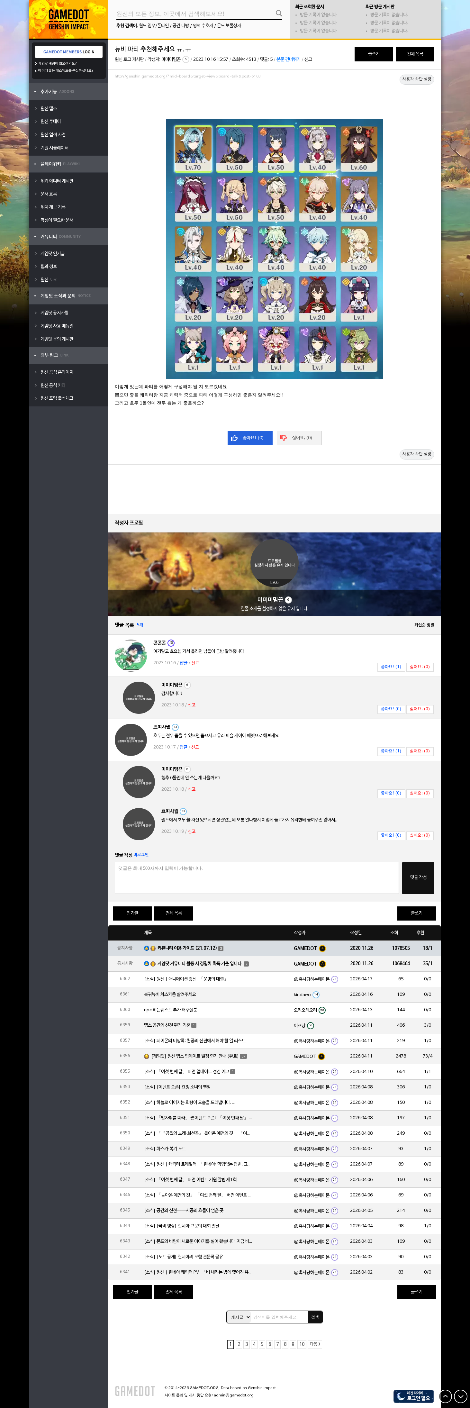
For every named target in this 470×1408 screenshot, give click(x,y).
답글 (183, 663)
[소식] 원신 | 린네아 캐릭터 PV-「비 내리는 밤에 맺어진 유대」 (198, 1272)
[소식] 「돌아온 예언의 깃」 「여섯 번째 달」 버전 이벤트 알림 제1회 (198, 1195)
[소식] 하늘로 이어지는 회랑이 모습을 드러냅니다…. (189, 1102)
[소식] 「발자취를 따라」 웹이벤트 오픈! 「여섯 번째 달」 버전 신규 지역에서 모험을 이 (198, 1118)
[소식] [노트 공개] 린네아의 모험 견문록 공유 (183, 1257)
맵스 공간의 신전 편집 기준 (167, 1025)
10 (301, 1344)
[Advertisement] (274, 98)
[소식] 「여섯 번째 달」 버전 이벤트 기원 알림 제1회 (190, 1179)
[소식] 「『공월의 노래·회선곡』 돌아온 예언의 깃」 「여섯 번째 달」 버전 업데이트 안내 (198, 1133)
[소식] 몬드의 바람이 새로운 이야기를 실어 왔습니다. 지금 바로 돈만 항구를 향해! (198, 1241)
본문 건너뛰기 (288, 59)
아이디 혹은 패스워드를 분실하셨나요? (66, 71)
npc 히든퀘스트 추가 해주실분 (170, 1010)
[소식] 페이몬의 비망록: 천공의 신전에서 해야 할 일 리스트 (195, 1041)
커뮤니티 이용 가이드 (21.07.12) (187, 948)
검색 (315, 1317)
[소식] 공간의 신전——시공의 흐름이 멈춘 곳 (183, 1210)
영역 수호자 (203, 25)
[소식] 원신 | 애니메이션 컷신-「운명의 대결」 (186, 979)
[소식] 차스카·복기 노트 (165, 1149)
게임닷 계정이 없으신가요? (57, 64)
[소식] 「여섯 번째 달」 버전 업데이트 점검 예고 (186, 1071)
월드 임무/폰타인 (154, 25)
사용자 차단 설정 (416, 79)
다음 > (315, 1344)
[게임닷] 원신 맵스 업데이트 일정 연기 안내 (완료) (195, 1056)
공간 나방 (181, 25)
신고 (308, 59)
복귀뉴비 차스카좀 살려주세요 (170, 994)
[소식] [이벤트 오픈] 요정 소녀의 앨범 (177, 1087)
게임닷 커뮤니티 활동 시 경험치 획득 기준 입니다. (200, 963)
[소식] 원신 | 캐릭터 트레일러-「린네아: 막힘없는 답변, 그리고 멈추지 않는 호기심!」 (198, 1164)
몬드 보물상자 (229, 25)
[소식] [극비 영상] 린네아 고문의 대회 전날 (181, 1226)
